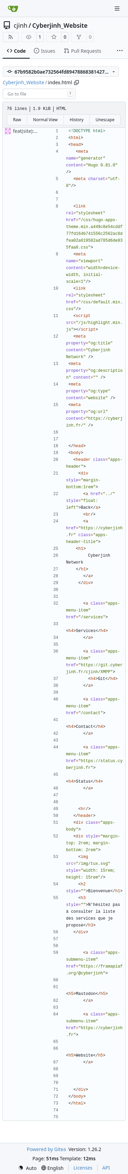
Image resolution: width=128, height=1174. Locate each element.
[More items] (119, 51)
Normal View (45, 120)
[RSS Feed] (10, 37)
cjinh (20, 25)
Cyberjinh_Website (59, 25)
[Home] (13, 8)
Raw (17, 120)
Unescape (105, 120)
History (76, 120)
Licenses (83, 1167)
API (106, 1167)
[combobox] (39, 94)
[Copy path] (76, 82)
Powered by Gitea (46, 1149)
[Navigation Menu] (118, 8)
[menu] (27, 1168)
